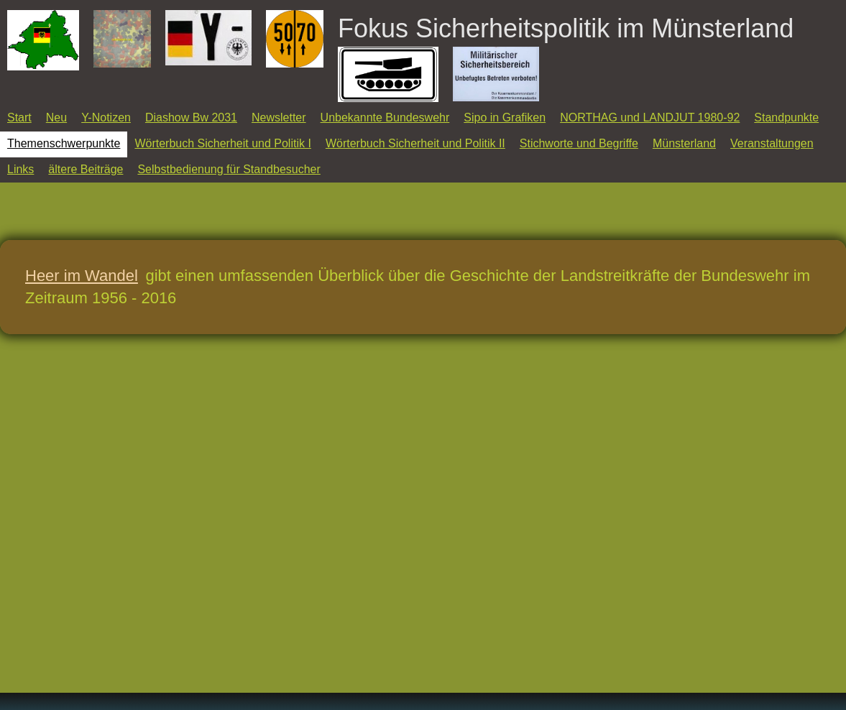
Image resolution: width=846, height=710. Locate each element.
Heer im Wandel (81, 276)
